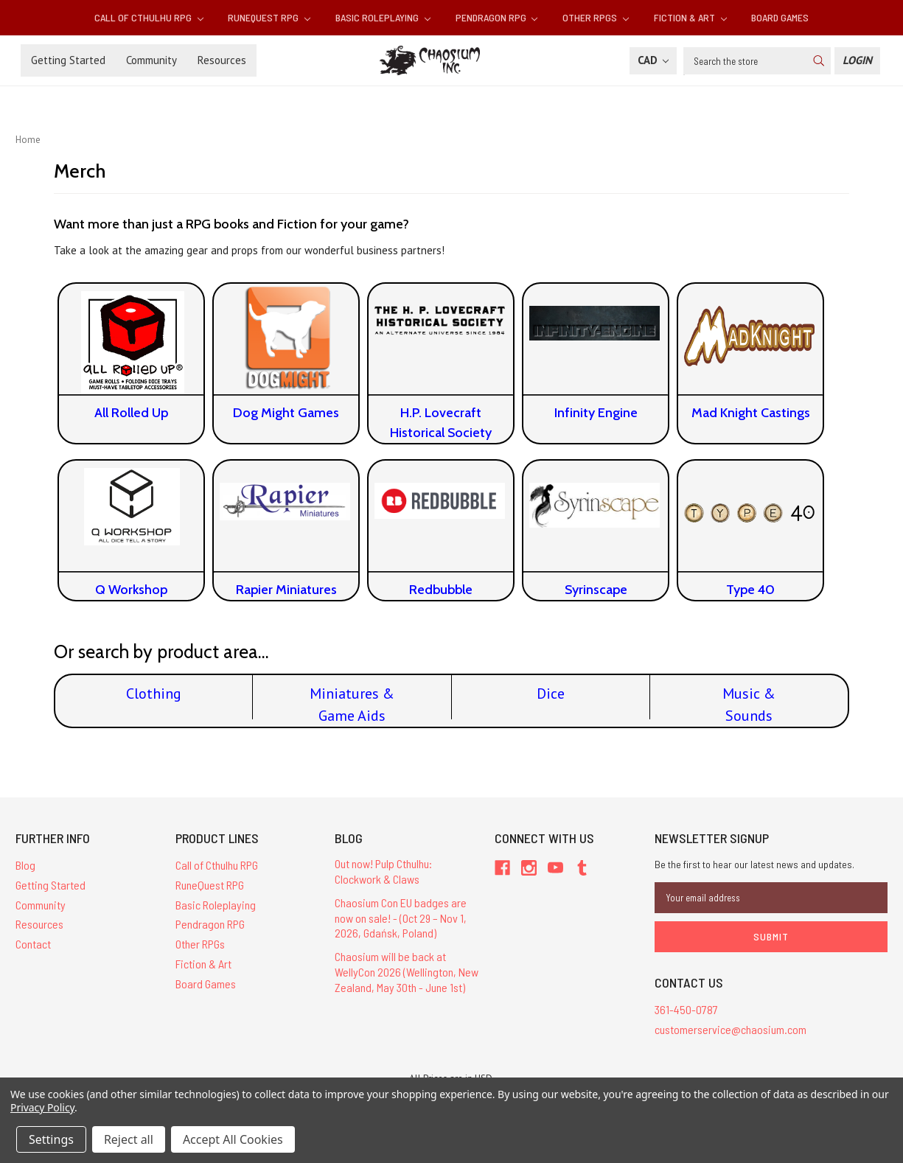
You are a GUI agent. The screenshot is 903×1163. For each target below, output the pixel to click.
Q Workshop (131, 590)
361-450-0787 (686, 1009)
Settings (51, 1139)
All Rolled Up (131, 413)
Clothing (153, 693)
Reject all (128, 1139)
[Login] (857, 60)
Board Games (780, 17)
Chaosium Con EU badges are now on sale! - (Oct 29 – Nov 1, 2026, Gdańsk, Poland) (401, 917)
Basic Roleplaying (382, 17)
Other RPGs (595, 17)
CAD (653, 60)
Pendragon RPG (497, 17)
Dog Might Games (286, 413)
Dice (551, 693)
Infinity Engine (596, 413)
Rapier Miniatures (286, 590)
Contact (33, 944)
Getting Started (68, 60)
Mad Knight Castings (750, 413)
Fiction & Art (690, 17)
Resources (222, 60)
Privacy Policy (42, 1107)
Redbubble (441, 590)
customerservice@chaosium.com (730, 1029)
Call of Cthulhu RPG (148, 17)
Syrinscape (596, 590)
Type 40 (750, 590)
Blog (25, 865)
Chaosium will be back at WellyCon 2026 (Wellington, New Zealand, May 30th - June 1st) (406, 971)
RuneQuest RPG (269, 17)
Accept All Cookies (233, 1139)
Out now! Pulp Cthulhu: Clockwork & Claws (383, 871)
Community (151, 60)
